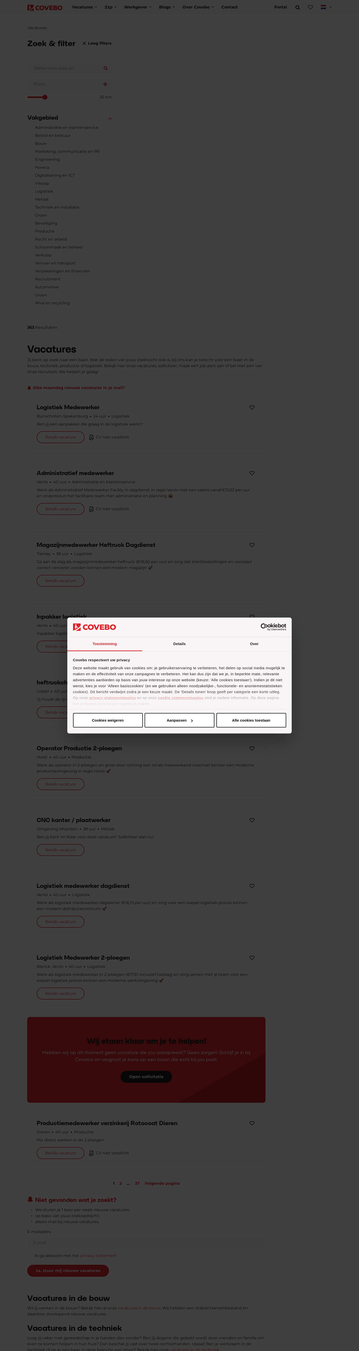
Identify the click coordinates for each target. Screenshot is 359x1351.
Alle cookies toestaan (108, 720)
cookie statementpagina (180, 697)
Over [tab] (254, 643)
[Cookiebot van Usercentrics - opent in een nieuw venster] (264, 627)
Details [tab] (179, 643)
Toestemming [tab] (104, 643)
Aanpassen (179, 720)
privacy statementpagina (112, 697)
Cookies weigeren (250, 720)
